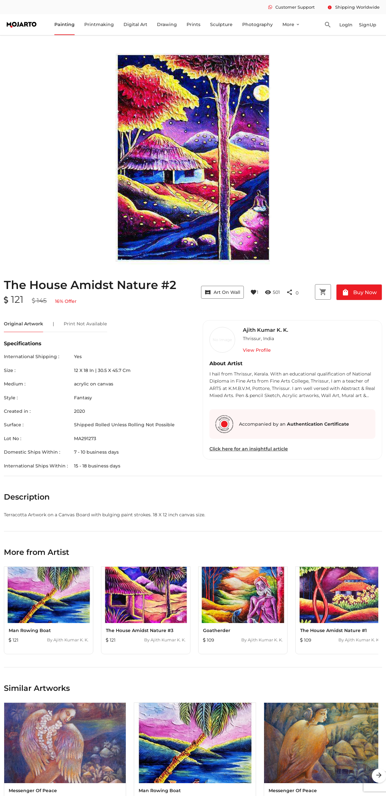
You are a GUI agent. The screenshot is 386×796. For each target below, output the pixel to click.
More (291, 24)
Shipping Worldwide (353, 7)
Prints (193, 24)
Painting (64, 24)
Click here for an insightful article (248, 449)
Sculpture (221, 24)
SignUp (367, 25)
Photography (257, 24)
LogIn (346, 25)
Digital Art (135, 24)
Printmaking (99, 24)
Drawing (167, 24)
